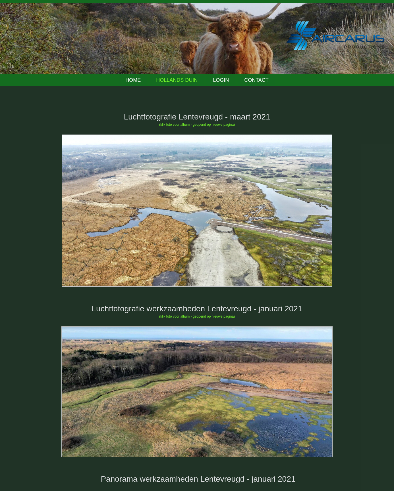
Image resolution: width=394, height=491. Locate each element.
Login (221, 80)
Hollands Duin (177, 80)
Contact (256, 80)
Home (133, 80)
